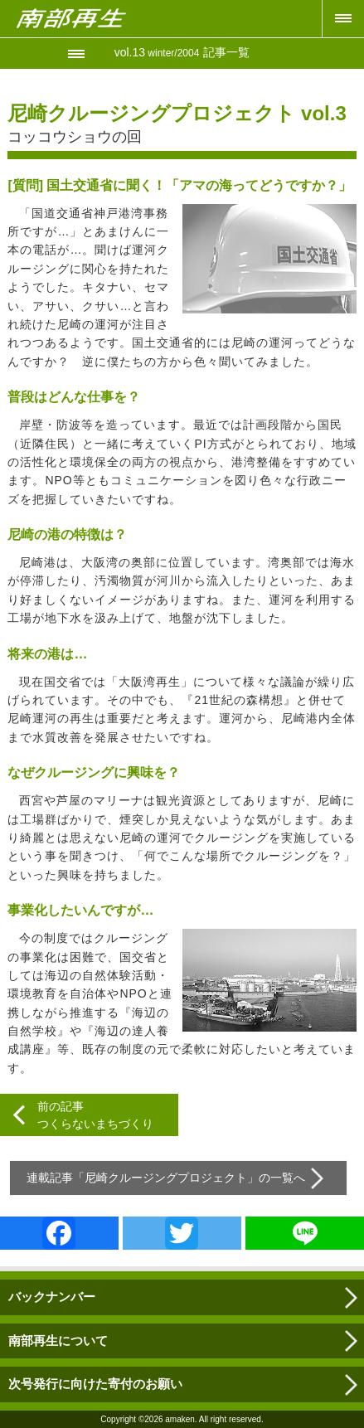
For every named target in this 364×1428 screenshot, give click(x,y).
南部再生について (58, 1340)
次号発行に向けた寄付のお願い (95, 1384)
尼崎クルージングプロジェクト (166, 1177)
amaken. (181, 1419)
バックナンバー (51, 1297)
